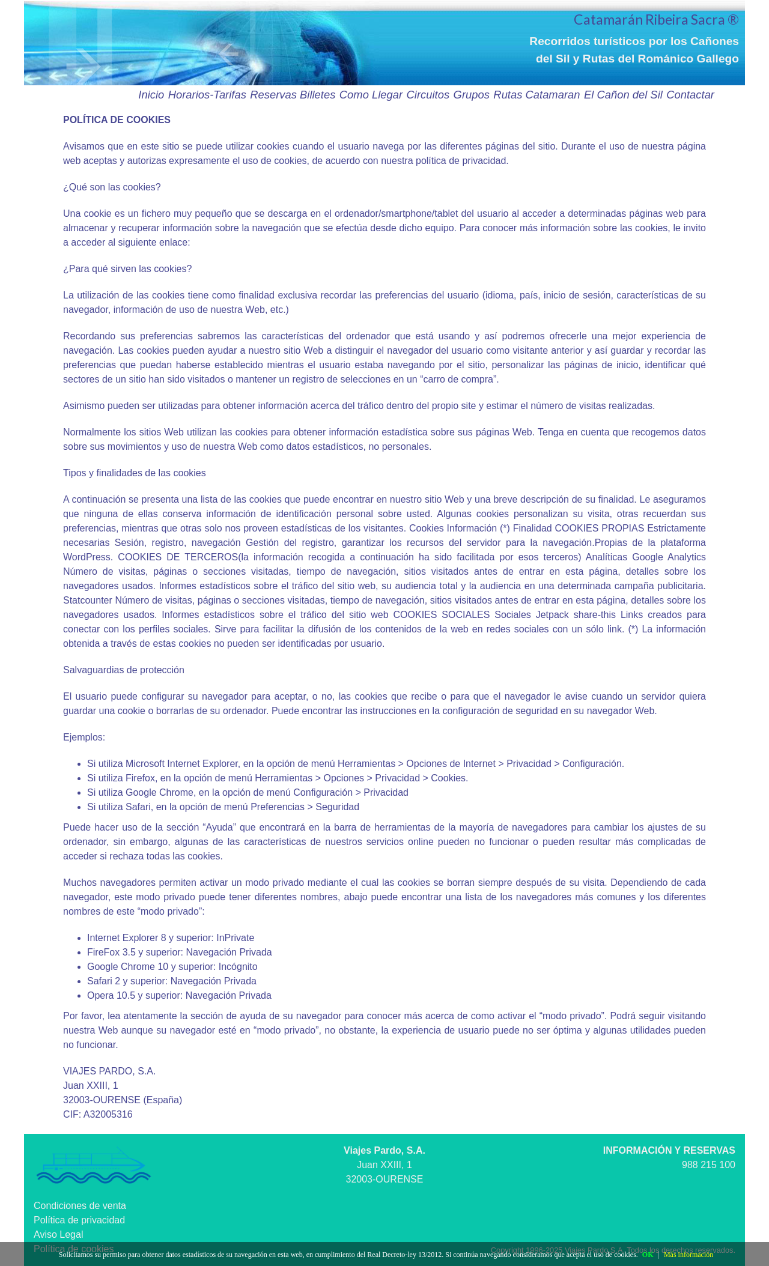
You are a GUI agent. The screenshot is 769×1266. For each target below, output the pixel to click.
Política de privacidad (79, 1220)
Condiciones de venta (80, 1206)
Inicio (151, 94)
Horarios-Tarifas (207, 94)
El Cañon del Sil (623, 94)
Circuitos (428, 94)
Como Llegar (371, 94)
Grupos (472, 94)
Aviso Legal (58, 1234)
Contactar (690, 94)
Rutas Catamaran (536, 94)
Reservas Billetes (292, 94)
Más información (688, 1254)
